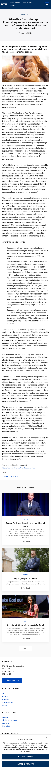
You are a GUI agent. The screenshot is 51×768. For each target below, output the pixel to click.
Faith (26, 621)
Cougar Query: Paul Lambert (25, 578)
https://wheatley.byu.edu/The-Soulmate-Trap (21, 468)
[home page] (4, 4)
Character (25, 574)
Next (26, 651)
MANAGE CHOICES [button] (25, 756)
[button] (46, 737)
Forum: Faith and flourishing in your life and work (25, 524)
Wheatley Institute (10, 476)
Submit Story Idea (14, 683)
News (12, 5)
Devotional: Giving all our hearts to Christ (25, 626)
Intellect (25, 14)
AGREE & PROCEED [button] (25, 764)
